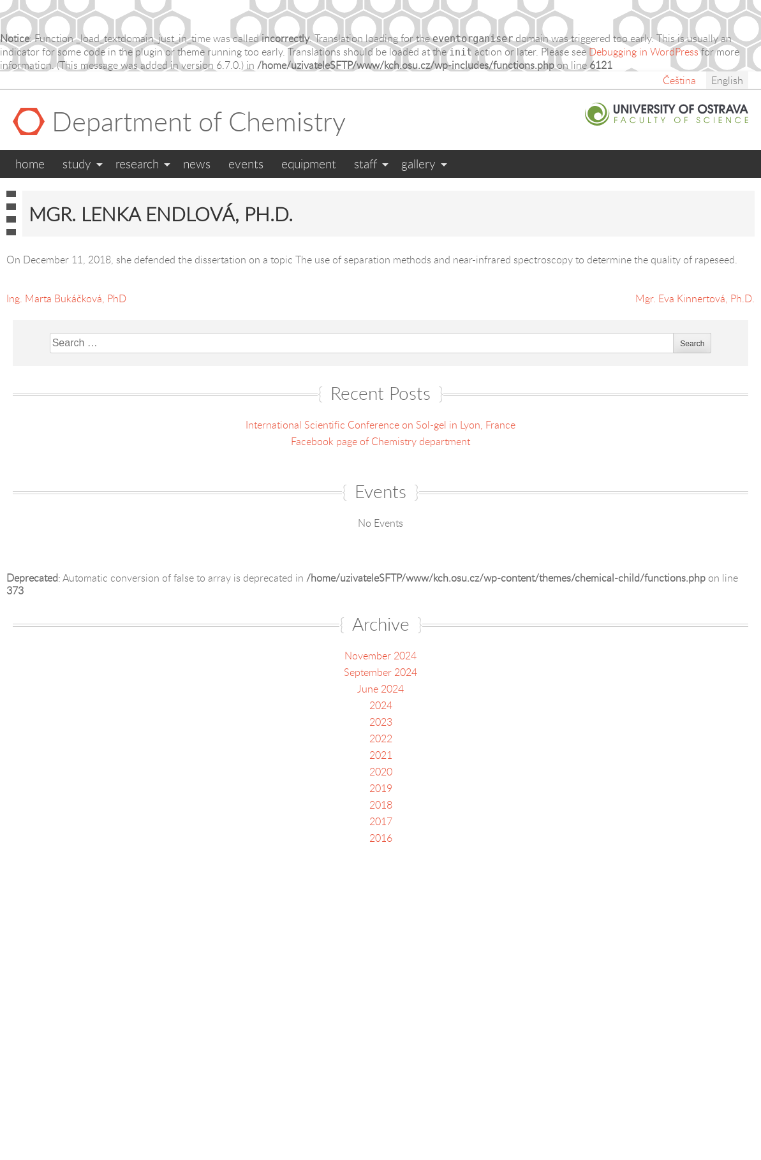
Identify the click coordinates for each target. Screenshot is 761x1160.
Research (137, 164)
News (197, 164)
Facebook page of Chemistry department (380, 441)
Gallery (418, 164)
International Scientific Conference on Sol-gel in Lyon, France (380, 425)
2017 (380, 821)
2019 (380, 788)
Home (30, 164)
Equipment (308, 164)
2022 (380, 738)
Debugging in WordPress (643, 52)
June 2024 (380, 689)
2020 (380, 772)
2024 (380, 705)
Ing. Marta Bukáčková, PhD (66, 298)
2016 (380, 838)
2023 (380, 722)
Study (77, 164)
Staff (365, 164)
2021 (380, 755)
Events (245, 164)
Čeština (679, 80)
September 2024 (380, 672)
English (727, 80)
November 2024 (380, 656)
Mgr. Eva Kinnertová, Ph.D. (695, 298)
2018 (380, 805)
